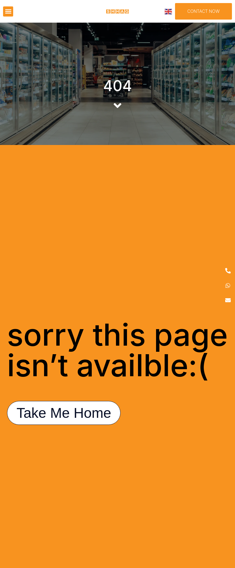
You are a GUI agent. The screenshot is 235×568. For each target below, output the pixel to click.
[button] (8, 11)
